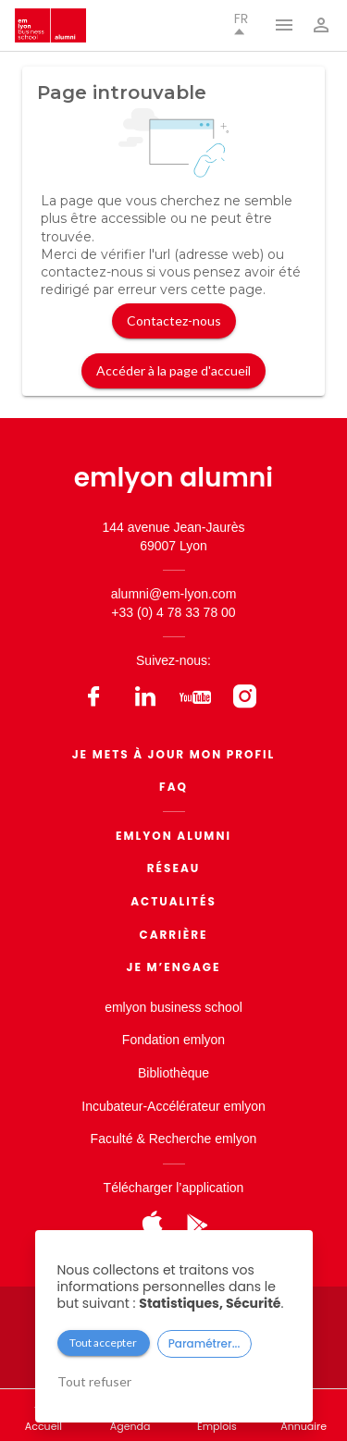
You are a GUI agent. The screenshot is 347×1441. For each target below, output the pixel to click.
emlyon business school (173, 1007)
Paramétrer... (204, 1343)
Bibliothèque (173, 1072)
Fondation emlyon (173, 1039)
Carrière (174, 934)
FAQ (173, 786)
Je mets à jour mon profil (174, 754)
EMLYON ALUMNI (173, 836)
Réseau (174, 868)
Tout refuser (94, 1381)
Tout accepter (103, 1342)
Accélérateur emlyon (206, 1106)
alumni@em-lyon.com (174, 593)
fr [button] (241, 23)
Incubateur (112, 1106)
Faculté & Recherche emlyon (174, 1138)
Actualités (173, 901)
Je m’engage (174, 967)
